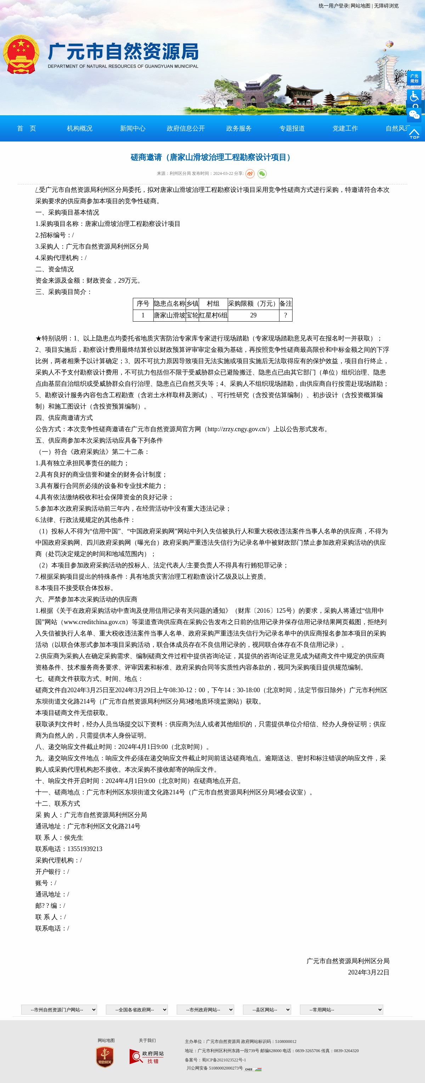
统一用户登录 (333, 6)
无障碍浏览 (386, 6)
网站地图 (360, 6)
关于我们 (147, 1040)
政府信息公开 (186, 128)
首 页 (26, 128)
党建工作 (345, 128)
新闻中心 (133, 128)
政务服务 (239, 128)
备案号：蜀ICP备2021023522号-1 (216, 1059)
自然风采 (398, 128)
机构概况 (79, 128)
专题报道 (292, 128)
